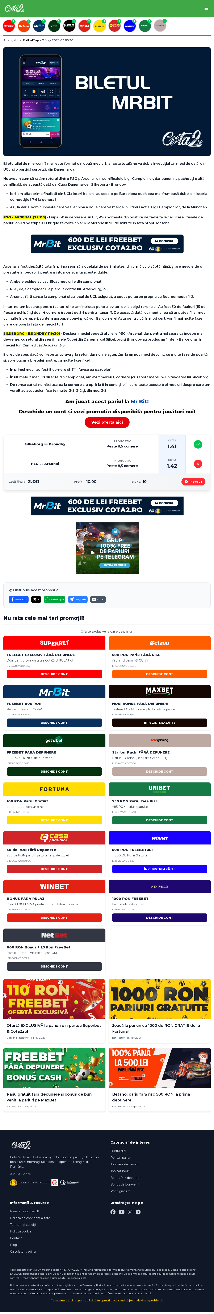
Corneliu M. (119, 1108)
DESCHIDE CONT (54, 676)
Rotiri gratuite (120, 1193)
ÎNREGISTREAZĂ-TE (159, 724)
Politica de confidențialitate (30, 1220)
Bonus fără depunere (125, 1179)
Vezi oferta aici (107, 422)
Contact (16, 1240)
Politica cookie (20, 1233)
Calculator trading (23, 1253)
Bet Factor (118, 1039)
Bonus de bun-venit (124, 1186)
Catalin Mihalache (18, 1039)
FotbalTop (31, 40)
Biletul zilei (118, 1152)
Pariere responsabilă (24, 1213)
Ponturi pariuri (120, 1159)
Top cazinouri (120, 1173)
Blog (13, 1246)
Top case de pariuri (124, 1166)
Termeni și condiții (23, 1226)
